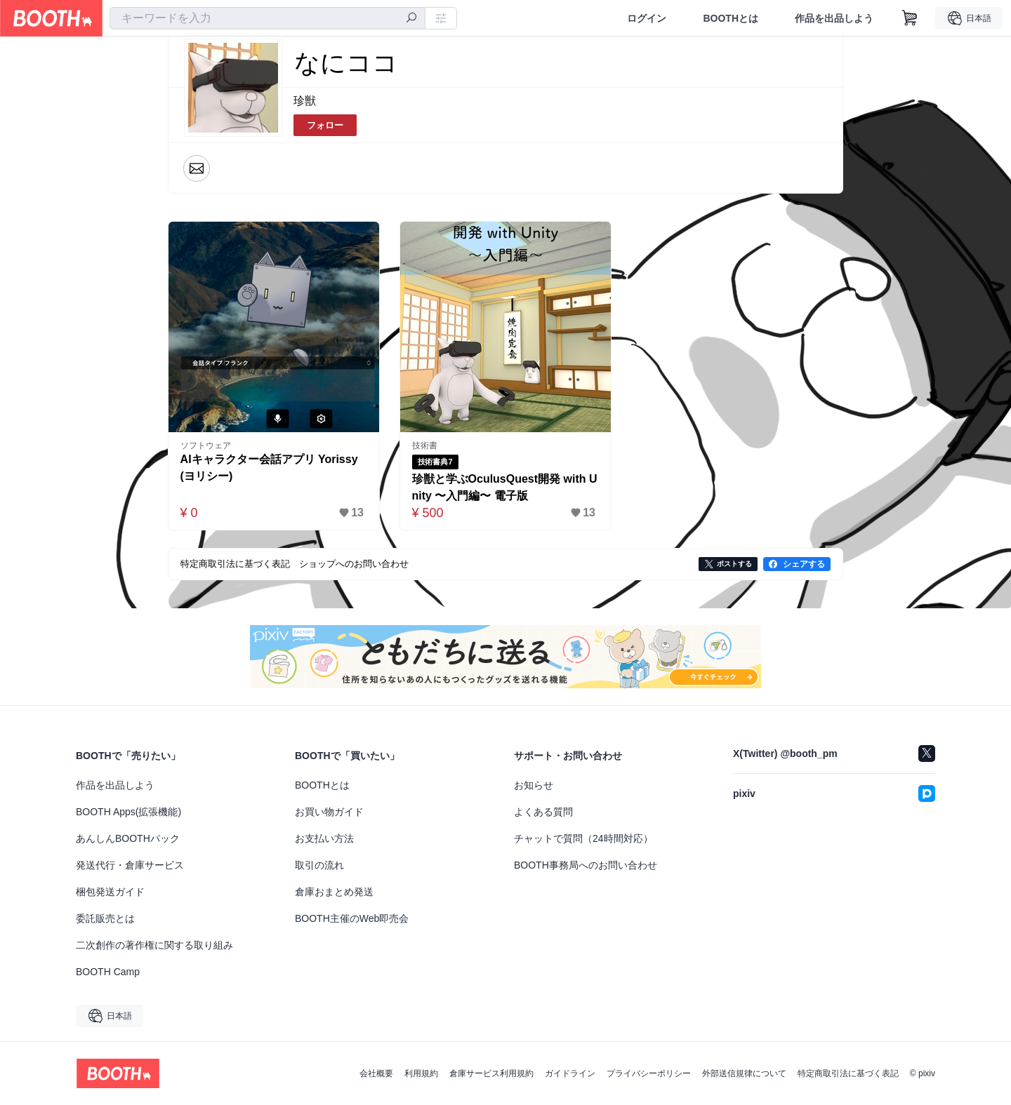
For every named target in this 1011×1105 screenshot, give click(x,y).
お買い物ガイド (329, 811)
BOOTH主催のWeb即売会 (352, 918)
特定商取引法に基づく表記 (848, 1073)
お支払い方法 (324, 838)
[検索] (411, 19)
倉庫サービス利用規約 (491, 1073)
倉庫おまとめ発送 (334, 891)
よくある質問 (543, 811)
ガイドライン (570, 1073)
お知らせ (533, 785)
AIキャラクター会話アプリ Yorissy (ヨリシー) (269, 467)
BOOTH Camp (108, 971)
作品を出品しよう (834, 18)
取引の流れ (319, 865)
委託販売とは (105, 918)
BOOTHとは (730, 18)
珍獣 (304, 101)
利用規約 (421, 1073)
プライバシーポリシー (649, 1073)
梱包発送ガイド (110, 891)
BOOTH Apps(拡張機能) (128, 811)
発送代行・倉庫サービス (130, 865)
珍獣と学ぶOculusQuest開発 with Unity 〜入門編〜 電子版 (504, 487)
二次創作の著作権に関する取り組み (154, 945)
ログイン (646, 18)
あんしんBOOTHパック (128, 838)
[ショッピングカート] (910, 18)
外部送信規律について (744, 1073)
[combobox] (267, 18)
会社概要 (376, 1073)
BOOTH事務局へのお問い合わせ (585, 865)
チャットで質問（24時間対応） (583, 838)
